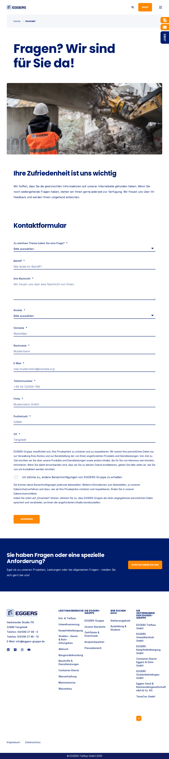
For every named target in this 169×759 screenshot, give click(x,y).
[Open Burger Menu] (160, 7)
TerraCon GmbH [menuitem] (145, 696)
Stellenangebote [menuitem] (120, 620)
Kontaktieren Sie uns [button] (145, 564)
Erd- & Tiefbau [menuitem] (67, 618)
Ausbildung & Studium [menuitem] (118, 628)
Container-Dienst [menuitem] (69, 670)
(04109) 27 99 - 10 (28, 636)
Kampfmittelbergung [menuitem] (71, 630)
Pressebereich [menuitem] (93, 648)
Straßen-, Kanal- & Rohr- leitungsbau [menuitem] (68, 639)
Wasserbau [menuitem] (65, 688)
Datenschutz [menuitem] (33, 742)
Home (17, 21)
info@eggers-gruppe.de (30, 641)
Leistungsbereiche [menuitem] (69, 610)
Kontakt (30, 21)
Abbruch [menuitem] (63, 649)
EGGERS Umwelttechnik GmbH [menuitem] (145, 637)
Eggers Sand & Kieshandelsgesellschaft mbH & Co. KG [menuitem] (151, 687)
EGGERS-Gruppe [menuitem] (94, 620)
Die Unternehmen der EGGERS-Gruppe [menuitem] (145, 614)
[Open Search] (133, 6)
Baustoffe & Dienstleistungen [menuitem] (69, 662)
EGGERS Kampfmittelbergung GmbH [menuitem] (148, 650)
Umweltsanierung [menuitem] (69, 624)
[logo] (22, 613)
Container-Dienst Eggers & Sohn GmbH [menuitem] (146, 662)
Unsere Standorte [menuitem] (94, 626)
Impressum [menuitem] (13, 742)
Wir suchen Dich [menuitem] (118, 612)
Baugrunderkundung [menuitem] (71, 655)
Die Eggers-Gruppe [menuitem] (92, 612)
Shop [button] (145, 7)
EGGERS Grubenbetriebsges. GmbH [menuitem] (148, 674)
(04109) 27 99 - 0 (27, 631)
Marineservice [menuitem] (67, 682)
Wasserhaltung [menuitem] (68, 676)
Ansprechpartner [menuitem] (94, 641)
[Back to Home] (16, 7)
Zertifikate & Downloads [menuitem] (91, 634)
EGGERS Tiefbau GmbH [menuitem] (146, 626)
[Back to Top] (138, 718)
